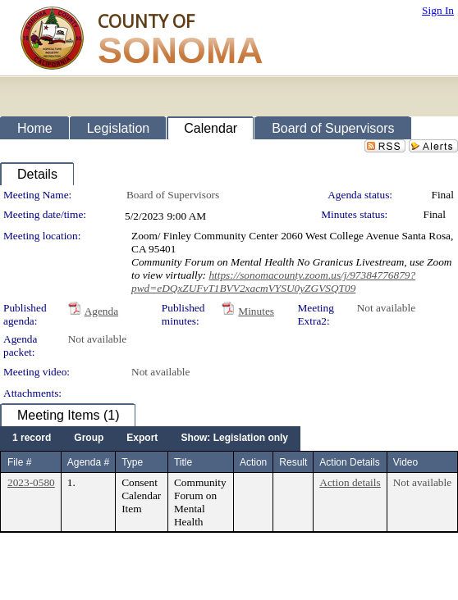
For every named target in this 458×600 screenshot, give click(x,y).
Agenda (101, 311)
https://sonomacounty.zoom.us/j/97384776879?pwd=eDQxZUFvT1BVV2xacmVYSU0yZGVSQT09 (273, 281)
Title (183, 462)
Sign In (438, 10)
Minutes (256, 311)
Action (253, 462)
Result (293, 462)
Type (132, 462)
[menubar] (150, 438)
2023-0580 (31, 482)
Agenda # (88, 462)
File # (19, 462)
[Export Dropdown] (142, 438)
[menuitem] (31, 438)
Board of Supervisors (172, 195)
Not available (386, 308)
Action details (349, 482)
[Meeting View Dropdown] (234, 438)
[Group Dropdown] (88, 438)
